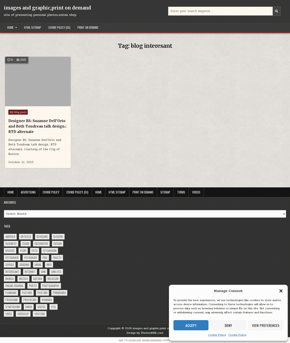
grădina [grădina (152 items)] (24, 264)
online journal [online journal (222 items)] (14, 285)
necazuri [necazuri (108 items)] (52, 278)
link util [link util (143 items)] (56, 271)
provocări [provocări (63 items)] (29, 299)
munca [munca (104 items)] (9, 278)
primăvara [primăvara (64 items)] (59, 292)
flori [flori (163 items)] (23, 250)
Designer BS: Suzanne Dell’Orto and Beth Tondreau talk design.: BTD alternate (37, 126)
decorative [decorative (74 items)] (41, 243)
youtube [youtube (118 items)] (39, 314)
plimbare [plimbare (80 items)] (10, 292)
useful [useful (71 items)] (41, 306)
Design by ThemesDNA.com (145, 333)
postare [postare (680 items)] (27, 292)
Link (121, 340)
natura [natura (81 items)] (37, 278)
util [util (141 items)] (53, 306)
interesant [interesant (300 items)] (12, 271)
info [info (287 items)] (49, 264)
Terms (181, 192)
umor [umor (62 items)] (28, 306)
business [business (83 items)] (11, 243)
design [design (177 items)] (58, 243)
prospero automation (152, 340)
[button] (281, 291)
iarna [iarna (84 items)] (38, 264)
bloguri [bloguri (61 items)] (58, 236)
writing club (135, 340)
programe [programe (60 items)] (11, 299)
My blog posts (18, 112)
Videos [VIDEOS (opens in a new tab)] (196, 192)
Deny (228, 325)
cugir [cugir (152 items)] (25, 243)
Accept (191, 325)
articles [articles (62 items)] (26, 236)
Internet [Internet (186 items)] (30, 271)
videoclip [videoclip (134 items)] (23, 314)
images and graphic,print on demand (47, 8)
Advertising (28, 192)
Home (10, 27)
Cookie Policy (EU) (59, 27)
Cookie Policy (217, 335)
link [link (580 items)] (43, 271)
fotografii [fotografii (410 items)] (30, 257)
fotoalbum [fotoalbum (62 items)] (49, 250)
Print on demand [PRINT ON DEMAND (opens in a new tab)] (87, 27)
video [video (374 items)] (8, 314)
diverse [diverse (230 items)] (10, 250)
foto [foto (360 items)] (34, 250)
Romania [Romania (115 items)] (47, 299)
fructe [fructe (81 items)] (57, 257)
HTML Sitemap (32, 27)
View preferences (265, 325)
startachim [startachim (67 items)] (12, 306)
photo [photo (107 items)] (33, 285)
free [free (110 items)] (44, 257)
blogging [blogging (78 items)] (42, 236)
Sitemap (165, 192)
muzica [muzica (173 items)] (23, 278)
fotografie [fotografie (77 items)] (12, 257)
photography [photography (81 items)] (50, 285)
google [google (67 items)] (9, 264)
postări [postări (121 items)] (42, 292)
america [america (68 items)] (10, 236)
